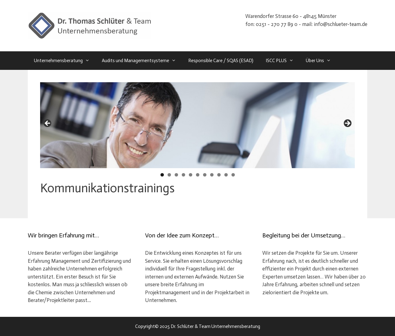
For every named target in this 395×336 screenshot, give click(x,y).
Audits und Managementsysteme (142, 60)
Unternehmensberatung (65, 60)
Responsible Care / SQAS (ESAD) (220, 60)
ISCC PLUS (283, 60)
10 (226, 175)
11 (233, 175)
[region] (197, 125)
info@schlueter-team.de (340, 24)
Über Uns (321, 60)
